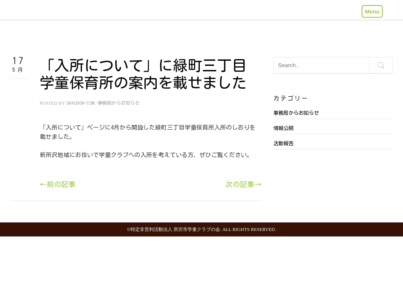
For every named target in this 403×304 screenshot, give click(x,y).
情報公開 (283, 127)
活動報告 (283, 143)
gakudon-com (80, 102)
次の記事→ (243, 184)
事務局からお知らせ (118, 102)
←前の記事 (58, 184)
